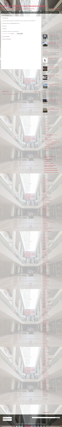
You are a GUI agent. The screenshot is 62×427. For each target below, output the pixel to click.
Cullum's (44, 232)
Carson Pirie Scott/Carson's (48, 222)
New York (44, 332)
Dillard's (44, 243)
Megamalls (45, 311)
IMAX (44, 271)
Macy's (44, 300)
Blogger (43, 423)
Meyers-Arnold (45, 315)
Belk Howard (45, 203)
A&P (44, 177)
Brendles (44, 212)
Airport (44, 183)
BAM (44, 195)
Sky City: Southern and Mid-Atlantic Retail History (50, 166)
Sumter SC (45, 368)
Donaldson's (45, 245)
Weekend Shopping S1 (47, 388)
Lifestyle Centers (46, 292)
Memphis (44, 312)
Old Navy (44, 340)
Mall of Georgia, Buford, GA (53, 35)
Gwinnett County (46, 265)
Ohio (44, 338)
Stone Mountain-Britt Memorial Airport (52, 141)
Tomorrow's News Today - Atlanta (51, 172)
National (44, 329)
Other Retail (37, 12)
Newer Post (5, 91)
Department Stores (46, 238)
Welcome (47, 150)
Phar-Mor (44, 345)
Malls (44, 303)
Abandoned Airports (46, 12)
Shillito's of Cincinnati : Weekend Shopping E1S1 (51, 140)
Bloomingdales (46, 209)
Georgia (44, 258)
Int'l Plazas (45, 272)
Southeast (45, 363)
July (46, 131)
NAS (44, 326)
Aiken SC (44, 182)
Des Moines (45, 240)
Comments (5, 419)
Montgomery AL (46, 323)
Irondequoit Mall (46, 275)
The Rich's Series (46, 375)
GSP (44, 263)
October (47, 126)
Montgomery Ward (46, 325)
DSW (44, 246)
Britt (43, 214)
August (46, 129)
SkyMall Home (48, 137)
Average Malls (45, 192)
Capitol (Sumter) (46, 220)
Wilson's (44, 389)
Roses (44, 354)
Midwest (44, 318)
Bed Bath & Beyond (46, 200)
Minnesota (45, 321)
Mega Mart (45, 309)
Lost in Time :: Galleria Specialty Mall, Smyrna (52, 100)
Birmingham (45, 206)
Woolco (44, 392)
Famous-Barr (45, 249)
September (47, 128)
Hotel (44, 269)
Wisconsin (45, 391)
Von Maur (45, 386)
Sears (44, 357)
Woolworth (45, 394)
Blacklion (44, 208)
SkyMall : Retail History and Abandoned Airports (23, 6)
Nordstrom (45, 334)
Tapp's (44, 369)
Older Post (37, 91)
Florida (44, 254)
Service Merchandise (47, 358)
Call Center (45, 218)
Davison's (45, 234)
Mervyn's (44, 314)
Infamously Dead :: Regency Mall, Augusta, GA (53, 76)
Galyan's (44, 257)
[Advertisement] (21, 80)
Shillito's (44, 360)
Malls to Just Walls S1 (47, 305)
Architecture (45, 186)
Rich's (44, 351)
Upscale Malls (45, 383)
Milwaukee (45, 320)
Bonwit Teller (45, 211)
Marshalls (45, 306)
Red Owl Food (45, 348)
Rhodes (44, 349)
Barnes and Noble (46, 197)
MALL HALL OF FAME (48, 163)
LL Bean (44, 295)
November (47, 124)
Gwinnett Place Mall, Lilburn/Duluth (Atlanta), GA (53, 43)
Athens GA (45, 188)
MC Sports (45, 308)
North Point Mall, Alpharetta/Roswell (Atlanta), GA (53, 109)
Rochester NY (45, 352)
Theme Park (45, 378)
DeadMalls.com (47, 161)
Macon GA (45, 298)
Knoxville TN (45, 285)
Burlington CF (45, 217)
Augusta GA (45, 191)
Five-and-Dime (46, 251)
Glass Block (45, 260)
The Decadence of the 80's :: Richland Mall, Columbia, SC (53, 67)
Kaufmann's (45, 282)
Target (44, 371)
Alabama (44, 185)
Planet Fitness (45, 346)
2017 (45, 121)
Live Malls (45, 294)
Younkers (44, 395)
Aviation (44, 194)
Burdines (44, 215)
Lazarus (44, 289)
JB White (44, 278)
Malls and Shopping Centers (27, 12)
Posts (4, 417)
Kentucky (44, 283)
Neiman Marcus (46, 331)
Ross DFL (45, 355)
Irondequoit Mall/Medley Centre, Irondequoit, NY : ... (51, 135)
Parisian (44, 343)
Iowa (44, 274)
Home (21, 91)
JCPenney (45, 280)
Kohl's (44, 286)
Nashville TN (45, 328)
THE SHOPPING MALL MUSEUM (50, 170)
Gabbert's (45, 255)
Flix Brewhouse (46, 252)
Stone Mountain (46, 366)
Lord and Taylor (46, 297)
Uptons (44, 385)
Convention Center (46, 231)
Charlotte (44, 223)
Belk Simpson (45, 205)
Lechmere (45, 291)
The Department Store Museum (50, 168)
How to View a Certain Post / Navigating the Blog (50, 144)
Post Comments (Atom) (12, 94)
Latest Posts (16, 12)
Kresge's (44, 288)
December (47, 123)
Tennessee (45, 372)
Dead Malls (45, 237)
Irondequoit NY (46, 277)
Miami (44, 317)
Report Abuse (46, 412)
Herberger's (45, 268)
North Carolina (45, 335)
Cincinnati (45, 225)
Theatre (44, 377)
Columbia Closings (48, 159)
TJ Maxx (44, 380)
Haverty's (44, 266)
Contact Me (55, 12)
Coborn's (44, 226)
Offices (44, 337)
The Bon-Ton (45, 374)
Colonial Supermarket (47, 228)
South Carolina (46, 361)
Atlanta (44, 189)
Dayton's (44, 235)
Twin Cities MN (46, 381)
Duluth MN (45, 248)
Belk (43, 202)
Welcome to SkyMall (6, 12)
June (46, 133)
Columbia (44, 229)
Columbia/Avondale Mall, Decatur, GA (50, 93)
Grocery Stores (46, 262)
